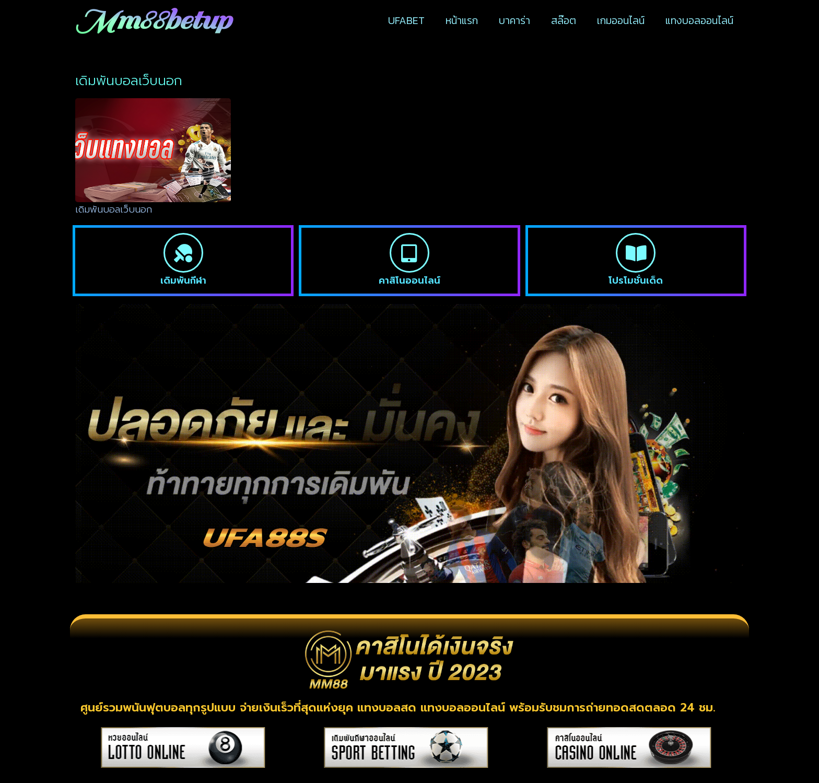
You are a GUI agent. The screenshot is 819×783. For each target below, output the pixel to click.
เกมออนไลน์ (621, 20)
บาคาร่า (514, 20)
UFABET (406, 20)
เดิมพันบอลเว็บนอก (113, 209)
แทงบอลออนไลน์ (699, 20)
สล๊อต (563, 20)
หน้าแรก (462, 20)
